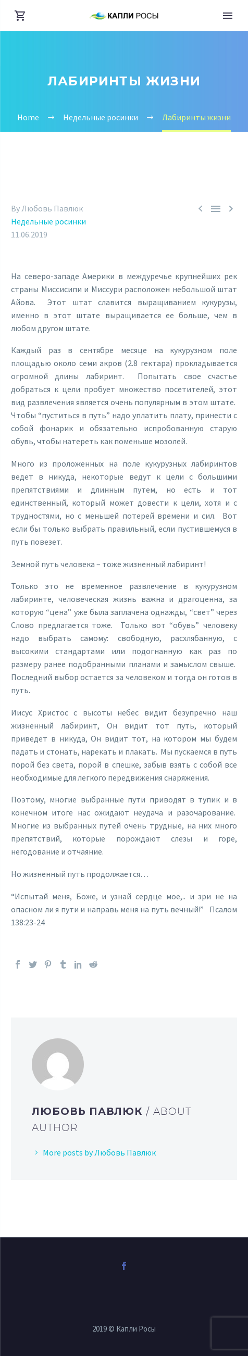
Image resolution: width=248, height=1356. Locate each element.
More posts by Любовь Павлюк (99, 1152)
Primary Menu (227, 15)
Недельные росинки (48, 221)
